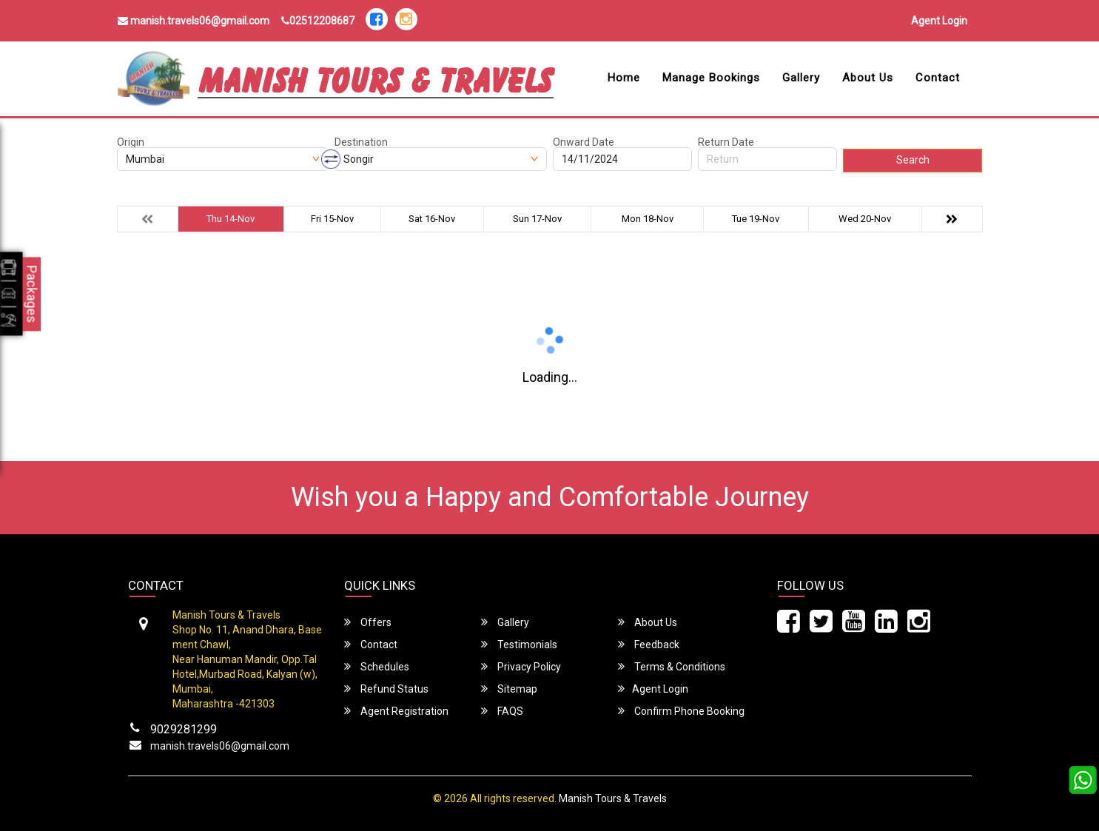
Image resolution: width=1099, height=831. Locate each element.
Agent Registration (396, 710)
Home (624, 77)
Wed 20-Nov (864, 218)
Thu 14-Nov (230, 218)
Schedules (376, 666)
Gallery (801, 77)
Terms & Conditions (671, 666)
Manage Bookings (711, 77)
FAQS (502, 710)
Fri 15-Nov (332, 218)
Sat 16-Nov (432, 218)
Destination (361, 142)
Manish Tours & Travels (613, 798)
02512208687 (317, 21)
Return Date (726, 142)
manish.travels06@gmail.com (193, 21)
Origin (130, 142)
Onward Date (583, 142)
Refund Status (386, 688)
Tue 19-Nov (755, 218)
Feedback (648, 644)
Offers (367, 622)
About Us (867, 77)
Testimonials (519, 644)
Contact (937, 77)
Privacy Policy (521, 666)
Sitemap (509, 688)
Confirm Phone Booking (681, 710)
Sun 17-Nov (537, 218)
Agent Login (939, 21)
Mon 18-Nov (647, 218)
